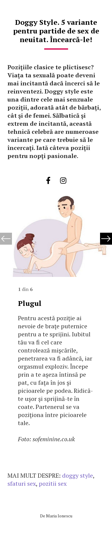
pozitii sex (53, 483)
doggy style (77, 475)
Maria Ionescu (59, 516)
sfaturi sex (21, 483)
